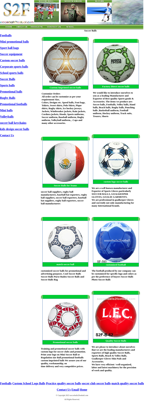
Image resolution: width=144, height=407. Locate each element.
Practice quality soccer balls (63, 383)
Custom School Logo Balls (28, 383)
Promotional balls (11, 91)
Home (83, 389)
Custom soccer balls (12, 60)
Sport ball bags (9, 47)
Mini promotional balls (14, 41)
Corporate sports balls (14, 66)
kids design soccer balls (14, 129)
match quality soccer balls (127, 383)
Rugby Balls (7, 97)
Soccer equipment (11, 54)
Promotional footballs (13, 104)
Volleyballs (7, 116)
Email (75, 389)
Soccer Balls (7, 79)
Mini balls (6, 110)
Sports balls (7, 85)
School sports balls (11, 72)
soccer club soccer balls (96, 383)
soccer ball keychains (13, 122)
